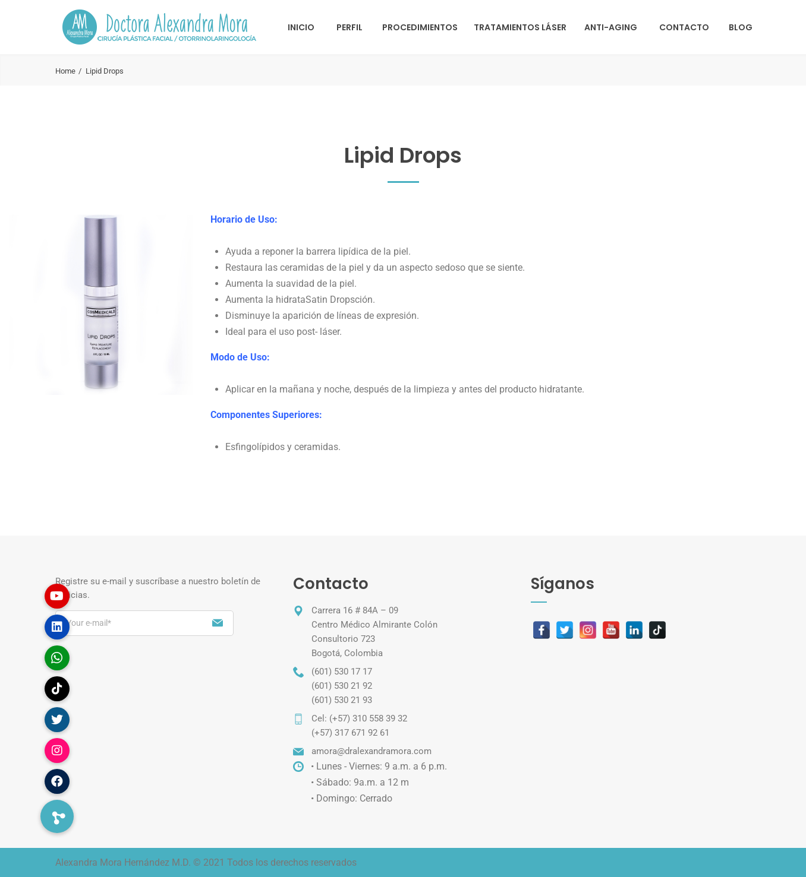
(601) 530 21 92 (341, 685)
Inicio (301, 27)
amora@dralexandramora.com (371, 751)
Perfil (349, 27)
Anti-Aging (610, 27)
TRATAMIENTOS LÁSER (520, 27)
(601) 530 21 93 (341, 700)
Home (65, 71)
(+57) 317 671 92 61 (350, 732)
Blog (741, 27)
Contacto (684, 27)
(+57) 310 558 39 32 (368, 718)
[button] (57, 816)
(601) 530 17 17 (341, 671)
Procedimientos (420, 27)
